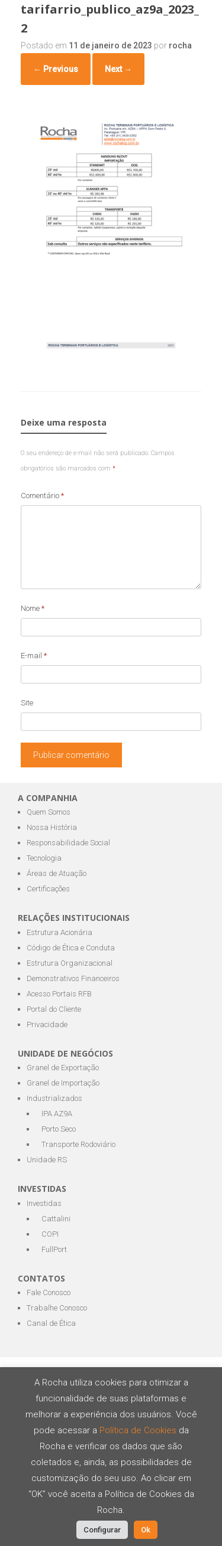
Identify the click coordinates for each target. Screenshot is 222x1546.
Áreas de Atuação (56, 873)
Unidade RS (47, 1159)
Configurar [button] (102, 1529)
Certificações (48, 888)
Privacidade (47, 1024)
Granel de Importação (63, 1082)
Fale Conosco (48, 1292)
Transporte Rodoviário (78, 1144)
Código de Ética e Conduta (71, 947)
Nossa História (52, 827)
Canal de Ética (51, 1323)
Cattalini (55, 1218)
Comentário (42, 495)
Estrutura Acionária (59, 932)
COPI (50, 1234)
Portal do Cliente (54, 1009)
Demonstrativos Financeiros (73, 978)
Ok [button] (145, 1529)
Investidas (44, 1203)
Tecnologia (44, 858)
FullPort (54, 1249)
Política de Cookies (139, 1430)
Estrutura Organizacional (69, 963)
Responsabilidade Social (68, 842)
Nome (32, 608)
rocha (180, 45)
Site (27, 702)
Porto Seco (58, 1129)
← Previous (55, 69)
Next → (118, 69)
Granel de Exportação (63, 1067)
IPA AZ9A (56, 1113)
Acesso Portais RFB (59, 993)
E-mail (34, 655)
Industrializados (54, 1098)
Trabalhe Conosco (57, 1307)
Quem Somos (48, 812)
